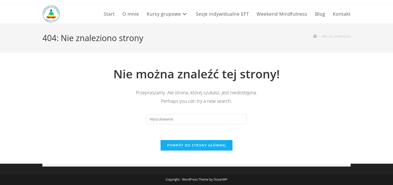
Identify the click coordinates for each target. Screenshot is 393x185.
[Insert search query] (196, 119)
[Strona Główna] (315, 36)
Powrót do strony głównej (196, 145)
